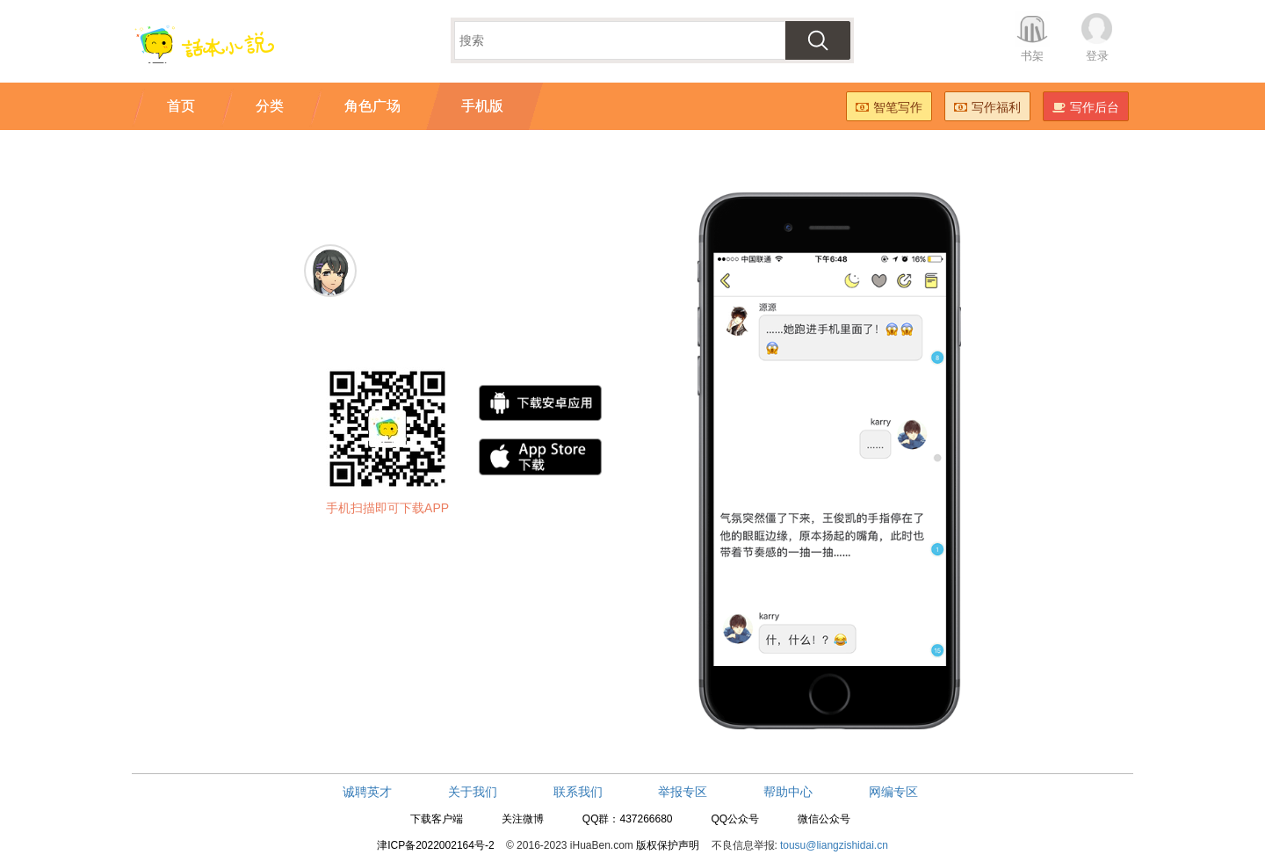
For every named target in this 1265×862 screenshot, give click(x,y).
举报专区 (682, 792)
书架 (1032, 55)
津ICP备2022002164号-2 (435, 845)
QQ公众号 (735, 819)
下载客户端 (436, 819)
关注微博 (523, 819)
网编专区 (893, 792)
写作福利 (987, 107)
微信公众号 (824, 819)
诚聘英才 (367, 792)
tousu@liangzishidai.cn (834, 845)
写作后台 (1085, 107)
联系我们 (578, 792)
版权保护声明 (667, 845)
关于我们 (472, 792)
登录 (1097, 55)
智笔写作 (889, 107)
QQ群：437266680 (627, 819)
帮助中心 (788, 792)
